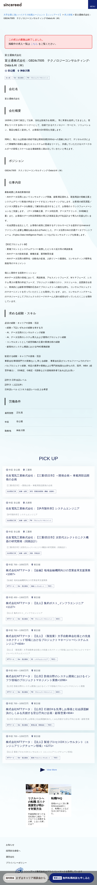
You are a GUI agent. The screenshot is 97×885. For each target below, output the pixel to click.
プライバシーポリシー (16, 863)
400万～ (58, 619)
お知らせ (10, 845)
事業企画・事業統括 (37, 725)
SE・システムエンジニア (39, 659)
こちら (34, 44)
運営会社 (10, 857)
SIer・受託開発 (23, 586)
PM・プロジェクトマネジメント (40, 520)
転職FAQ (56, 798)
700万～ (50, 586)
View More (48, 770)
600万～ (58, 692)
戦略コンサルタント (37, 586)
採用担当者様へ (13, 851)
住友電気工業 (11, 491)
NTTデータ (10, 586)
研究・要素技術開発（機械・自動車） (42, 491)
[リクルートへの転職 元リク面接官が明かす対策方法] (37, 792)
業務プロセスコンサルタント (40, 758)
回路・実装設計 (35, 553)
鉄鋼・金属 (23, 491)
